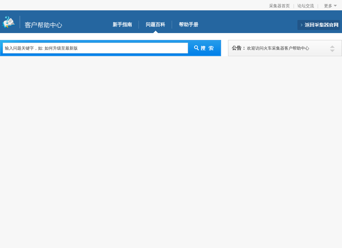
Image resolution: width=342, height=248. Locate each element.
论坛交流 (305, 5)
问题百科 (155, 24)
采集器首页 (279, 5)
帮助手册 (188, 24)
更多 (328, 5)
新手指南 (122, 24)
